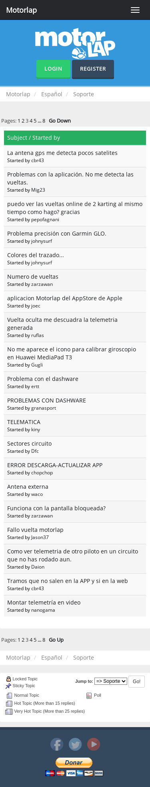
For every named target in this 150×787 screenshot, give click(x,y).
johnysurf (41, 241)
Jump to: (84, 681)
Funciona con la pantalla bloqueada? (56, 508)
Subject (17, 137)
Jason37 (40, 537)
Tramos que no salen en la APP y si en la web (67, 581)
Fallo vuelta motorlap (35, 529)
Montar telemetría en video (43, 602)
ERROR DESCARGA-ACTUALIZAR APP (54, 465)
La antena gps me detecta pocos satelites (62, 153)
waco (37, 494)
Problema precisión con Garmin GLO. (56, 233)
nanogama (43, 610)
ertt (35, 386)
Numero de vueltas (32, 276)
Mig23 (38, 189)
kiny (35, 429)
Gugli (37, 364)
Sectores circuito (29, 443)
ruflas (37, 335)
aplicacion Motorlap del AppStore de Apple (64, 298)
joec (35, 305)
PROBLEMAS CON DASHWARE (46, 400)
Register (93, 68)
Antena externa (27, 486)
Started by (46, 137)
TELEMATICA (23, 422)
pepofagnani (45, 219)
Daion (37, 566)
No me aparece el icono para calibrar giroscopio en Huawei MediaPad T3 (71, 353)
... (40, 120)
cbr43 (37, 160)
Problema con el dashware (42, 379)
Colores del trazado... (35, 255)
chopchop (42, 472)
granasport (43, 407)
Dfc (35, 451)
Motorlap (21, 10)
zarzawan (42, 284)
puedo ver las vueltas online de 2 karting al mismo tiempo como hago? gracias (74, 208)
